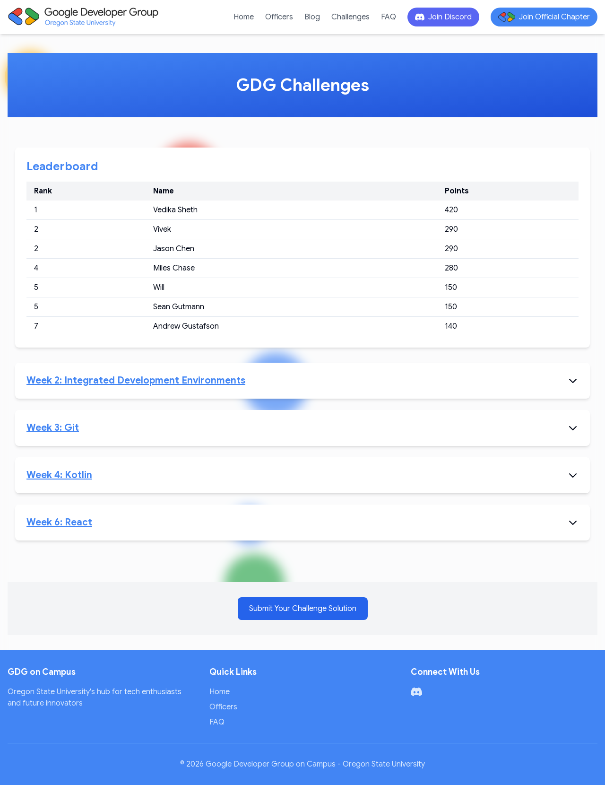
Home (243, 17)
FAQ (388, 17)
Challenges (350, 17)
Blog (312, 17)
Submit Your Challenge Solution (302, 608)
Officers (279, 17)
